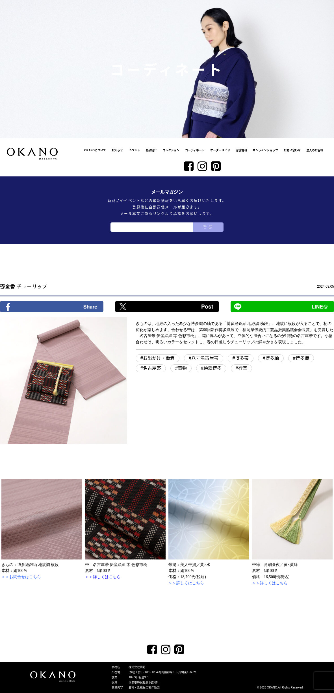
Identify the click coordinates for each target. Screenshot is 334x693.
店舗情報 (241, 150)
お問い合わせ (292, 150)
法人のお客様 (314, 150)
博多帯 (242, 358)
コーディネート (195, 150)
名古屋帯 (152, 368)
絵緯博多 (212, 368)
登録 (208, 227)
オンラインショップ (265, 150)
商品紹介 (151, 150)
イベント (134, 150)
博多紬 (272, 358)
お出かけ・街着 (159, 358)
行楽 (242, 368)
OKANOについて (95, 150)
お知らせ (117, 150)
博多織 (302, 358)
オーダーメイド (220, 150)
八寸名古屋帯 (204, 358)
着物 (182, 368)
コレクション (170, 150)
